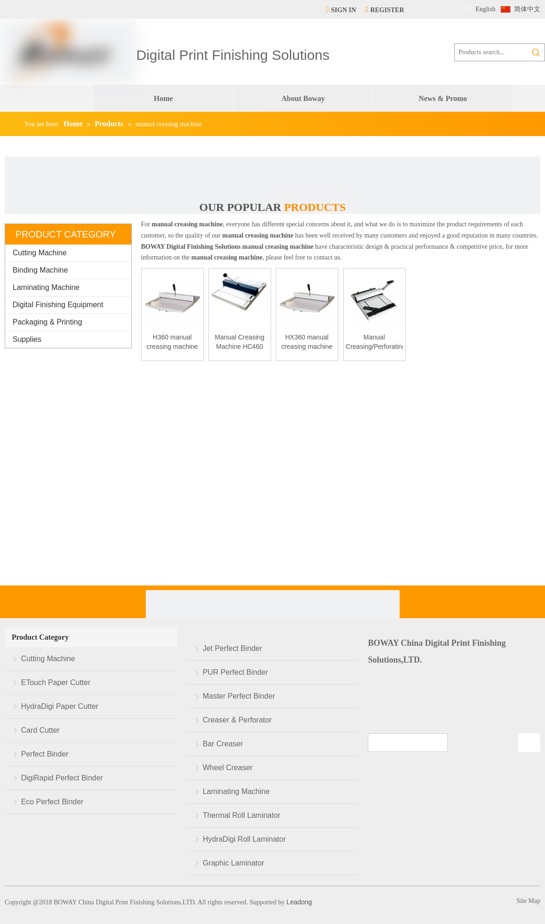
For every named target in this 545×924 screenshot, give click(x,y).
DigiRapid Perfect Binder (62, 778)
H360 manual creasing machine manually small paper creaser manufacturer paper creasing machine (172, 342)
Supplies (27, 339)
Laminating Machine (46, 287)
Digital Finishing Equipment (58, 305)
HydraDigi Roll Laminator (244, 839)
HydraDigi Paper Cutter (59, 706)
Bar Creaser (223, 744)
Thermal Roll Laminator (241, 815)
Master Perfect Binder (239, 696)
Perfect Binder (44, 754)
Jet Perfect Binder (232, 648)
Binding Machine (40, 270)
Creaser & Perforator (237, 720)
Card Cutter (40, 730)
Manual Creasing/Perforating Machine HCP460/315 (374, 342)
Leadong (298, 902)
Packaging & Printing (47, 322)
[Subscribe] (529, 742)
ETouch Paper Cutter (56, 682)
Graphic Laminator (234, 863)
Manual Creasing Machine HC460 (240, 341)
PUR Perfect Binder (235, 672)
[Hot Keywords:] (536, 52)
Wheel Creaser (228, 768)
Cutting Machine (40, 253)
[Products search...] (491, 52)
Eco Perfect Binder (52, 802)
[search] (408, 742)
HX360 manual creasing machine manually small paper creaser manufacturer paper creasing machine (307, 342)
